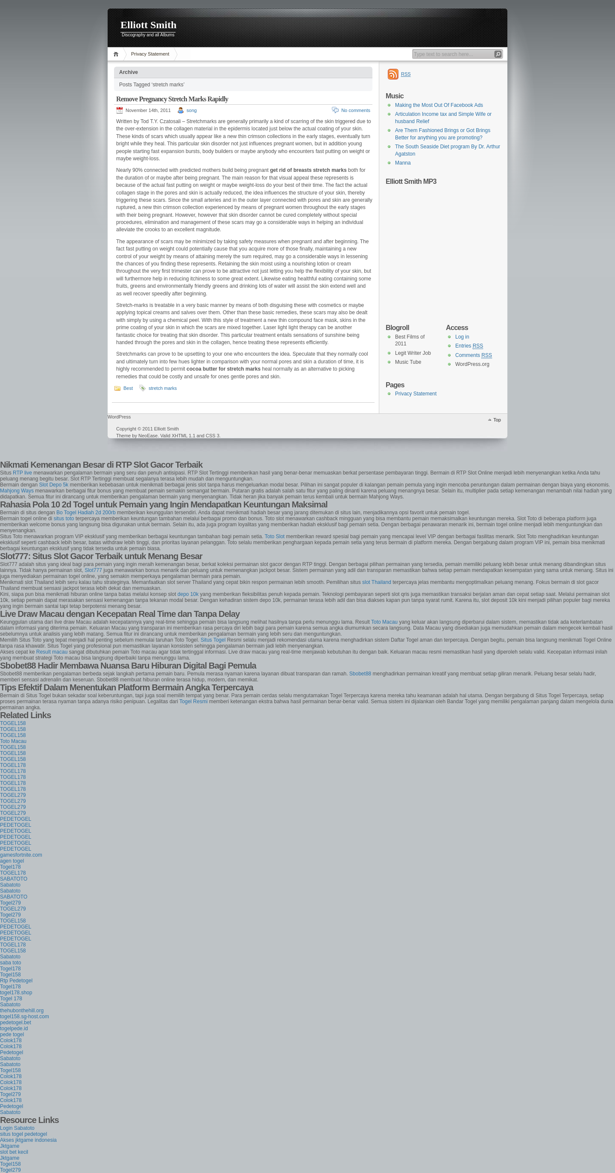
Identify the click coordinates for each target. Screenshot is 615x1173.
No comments (355, 110)
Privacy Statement (150, 53)
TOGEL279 (13, 795)
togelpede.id (14, 1029)
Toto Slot (275, 536)
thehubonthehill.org (22, 1011)
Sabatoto (10, 885)
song (192, 110)
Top (497, 419)
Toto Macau (384, 622)
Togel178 (10, 867)
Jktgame (9, 1146)
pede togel (12, 1034)
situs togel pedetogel (23, 1134)
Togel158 (10, 975)
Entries (469, 346)
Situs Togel (213, 640)
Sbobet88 (360, 674)
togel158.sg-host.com (24, 1017)
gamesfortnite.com (21, 855)
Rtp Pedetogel (16, 981)
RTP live (22, 473)
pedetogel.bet (15, 1023)
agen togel (12, 861)
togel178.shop (16, 993)
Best (128, 388)
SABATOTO (13, 879)
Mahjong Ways (17, 491)
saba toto (10, 963)
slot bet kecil (14, 1152)
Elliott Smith (148, 24)
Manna (403, 163)
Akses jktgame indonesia (28, 1140)
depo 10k (188, 594)
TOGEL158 (13, 723)
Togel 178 (11, 999)
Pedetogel (11, 1052)
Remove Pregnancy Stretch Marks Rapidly (172, 99)
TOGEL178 (13, 765)
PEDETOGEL (15, 819)
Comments (473, 355)
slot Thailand (376, 582)
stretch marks (163, 388)
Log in (462, 337)
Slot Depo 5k (53, 485)
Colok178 (11, 1040)
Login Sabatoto (17, 1128)
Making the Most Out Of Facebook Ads (439, 105)
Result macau (51, 652)
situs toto (63, 519)
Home (117, 54)
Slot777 (93, 570)
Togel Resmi (193, 701)
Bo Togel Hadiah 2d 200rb (86, 513)
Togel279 (10, 903)
